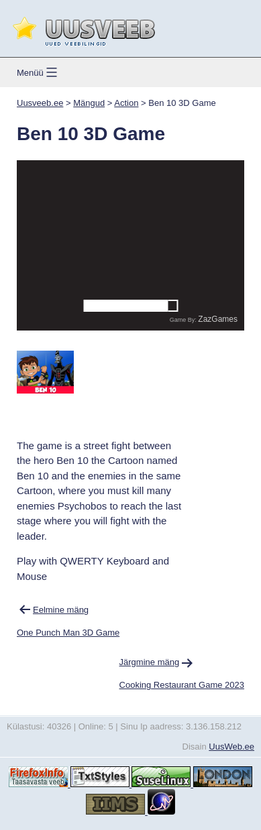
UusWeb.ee (231, 747)
